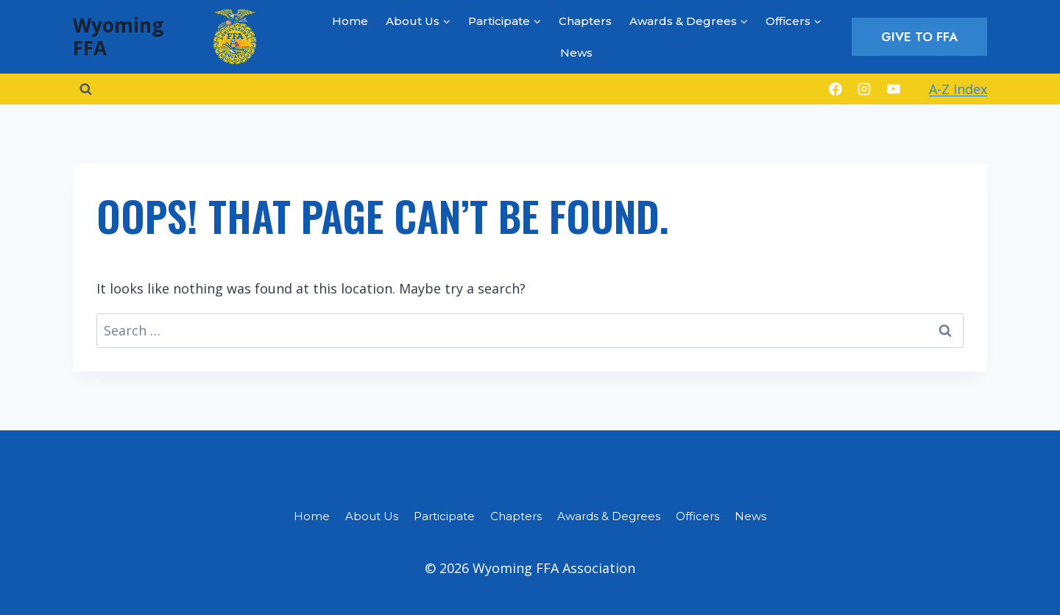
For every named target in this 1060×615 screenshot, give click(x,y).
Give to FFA (919, 37)
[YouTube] (893, 89)
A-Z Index (958, 89)
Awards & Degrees (608, 516)
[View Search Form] (85, 89)
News (576, 53)
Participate (444, 516)
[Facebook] (835, 89)
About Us (371, 516)
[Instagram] (864, 89)
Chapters (585, 21)
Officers (697, 516)
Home (350, 21)
